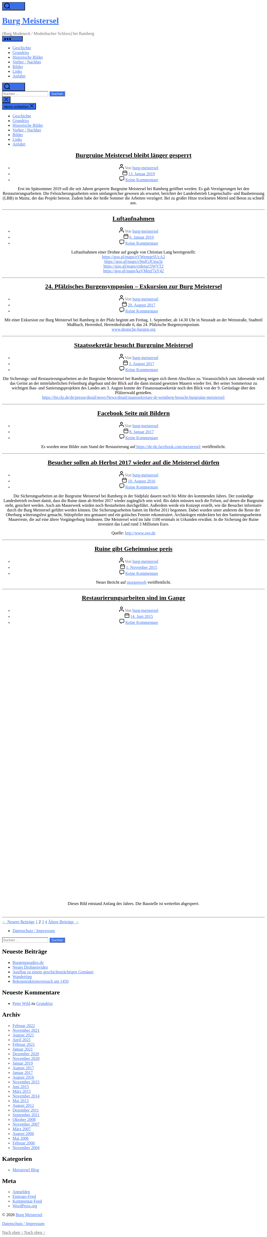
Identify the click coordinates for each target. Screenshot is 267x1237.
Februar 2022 (24, 1025)
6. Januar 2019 (141, 237)
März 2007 (22, 1129)
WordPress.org (25, 1206)
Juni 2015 (21, 1086)
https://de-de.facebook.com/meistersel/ (168, 446)
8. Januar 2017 (141, 432)
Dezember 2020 (26, 1054)
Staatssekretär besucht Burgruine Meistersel (133, 345)
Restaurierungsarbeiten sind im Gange (133, 597)
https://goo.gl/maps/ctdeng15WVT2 (134, 266)
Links (17, 71)
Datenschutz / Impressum (34, 930)
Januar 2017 (23, 1072)
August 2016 (23, 1077)
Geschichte (22, 48)
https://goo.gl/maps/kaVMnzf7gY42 (133, 271)
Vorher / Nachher (27, 62)
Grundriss (21, 52)
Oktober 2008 (24, 1119)
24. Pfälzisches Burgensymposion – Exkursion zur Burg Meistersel (133, 286)
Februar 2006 (24, 1143)
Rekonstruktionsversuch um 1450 (41, 981)
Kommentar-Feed (27, 1201)
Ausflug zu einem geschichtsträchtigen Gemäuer (53, 972)
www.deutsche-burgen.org (133, 329)
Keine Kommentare (141, 180)
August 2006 (23, 1133)
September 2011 (26, 1115)
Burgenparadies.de (28, 962)
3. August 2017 (141, 363)
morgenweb (136, 582)
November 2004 (26, 1147)
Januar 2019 (23, 1063)
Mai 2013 (21, 1101)
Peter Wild (21, 1003)
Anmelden (21, 1192)
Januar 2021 (23, 1049)
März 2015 (22, 1091)
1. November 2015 (141, 567)
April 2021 (22, 1039)
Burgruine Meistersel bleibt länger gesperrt (134, 155)
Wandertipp (22, 976)
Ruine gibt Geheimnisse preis (134, 548)
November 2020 (26, 1058)
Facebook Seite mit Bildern (133, 413)
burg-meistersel (145, 168)
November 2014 (26, 1096)
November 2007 (26, 1124)
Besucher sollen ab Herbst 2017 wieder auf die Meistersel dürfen (133, 462)
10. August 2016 (141, 481)
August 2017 (23, 1068)
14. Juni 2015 (141, 616)
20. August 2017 (141, 305)
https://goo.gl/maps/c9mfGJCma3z (133, 261)
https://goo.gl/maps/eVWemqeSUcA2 (133, 257)
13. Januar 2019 (141, 174)
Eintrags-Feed (24, 1196)
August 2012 (23, 1105)
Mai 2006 (21, 1138)
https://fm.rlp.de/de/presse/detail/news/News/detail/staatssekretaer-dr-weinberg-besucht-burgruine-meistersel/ (133, 397)
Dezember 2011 (26, 1110)
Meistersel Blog (26, 1170)
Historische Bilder (28, 57)
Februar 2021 (24, 1044)
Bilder (18, 66)
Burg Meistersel (30, 20)
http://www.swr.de (140, 533)
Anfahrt (19, 76)
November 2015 (26, 1082)
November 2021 (26, 1030)
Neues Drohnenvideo (30, 967)
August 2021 (23, 1035)
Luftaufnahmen (133, 218)
